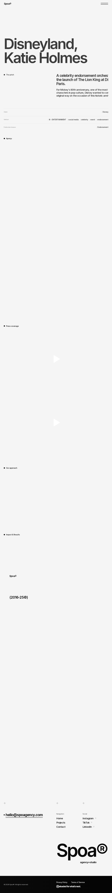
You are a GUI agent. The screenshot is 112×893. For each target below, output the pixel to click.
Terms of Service (78, 882)
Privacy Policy (61, 882)
